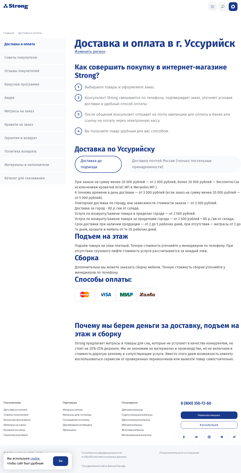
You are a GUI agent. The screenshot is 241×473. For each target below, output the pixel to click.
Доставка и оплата (19, 44)
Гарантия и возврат (20, 138)
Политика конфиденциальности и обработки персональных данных (104, 454)
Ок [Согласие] (60, 461)
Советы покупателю (20, 57)
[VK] (196, 437)
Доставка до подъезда (91, 163)
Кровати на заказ (18, 124)
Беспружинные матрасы (137, 434)
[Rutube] (234, 437)
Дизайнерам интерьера (77, 424)
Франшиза (69, 429)
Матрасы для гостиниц (77, 414)
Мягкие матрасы (132, 424)
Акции (9, 98)
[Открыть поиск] (212, 6)
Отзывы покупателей (21, 71)
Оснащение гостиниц (76, 419)
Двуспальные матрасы (136, 419)
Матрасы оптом (73, 409)
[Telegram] (222, 437)
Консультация (209, 424)
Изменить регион (90, 52)
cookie (35, 458)
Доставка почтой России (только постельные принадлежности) (172, 163)
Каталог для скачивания (24, 178)
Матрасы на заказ (19, 111)
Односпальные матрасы (137, 414)
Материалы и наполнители (26, 165)
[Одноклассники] (184, 437)
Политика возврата (20, 151)
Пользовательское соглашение (179, 452)
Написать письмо (209, 415)
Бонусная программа (21, 84)
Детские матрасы (132, 409)
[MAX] (209, 437)
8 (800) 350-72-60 (196, 403)
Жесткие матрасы (133, 429)
